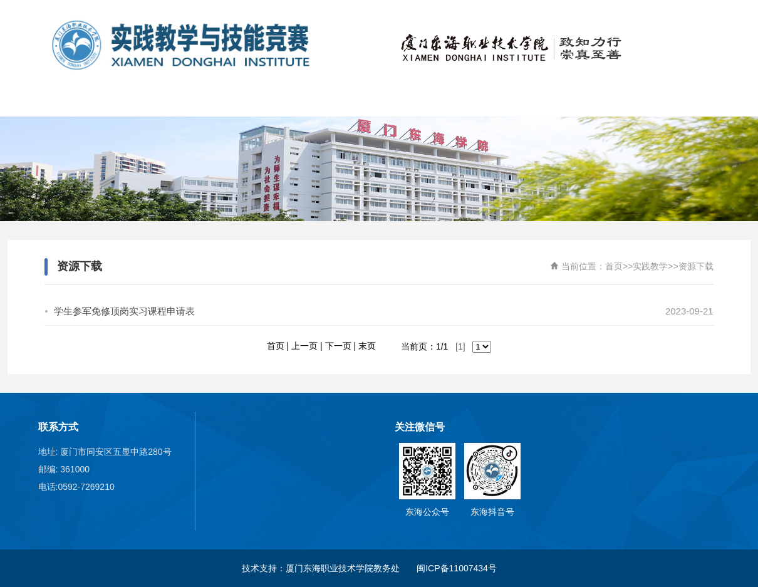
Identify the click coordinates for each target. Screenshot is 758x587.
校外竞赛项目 (332, 100)
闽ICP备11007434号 (458, 568)
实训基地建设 (520, 100)
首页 (50, 100)
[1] (460, 346)
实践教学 (614, 100)
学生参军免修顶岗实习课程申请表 (124, 311)
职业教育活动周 (708, 100)
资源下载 (696, 266)
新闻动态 (238, 100)
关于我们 (144, 100)
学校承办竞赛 (426, 100)
